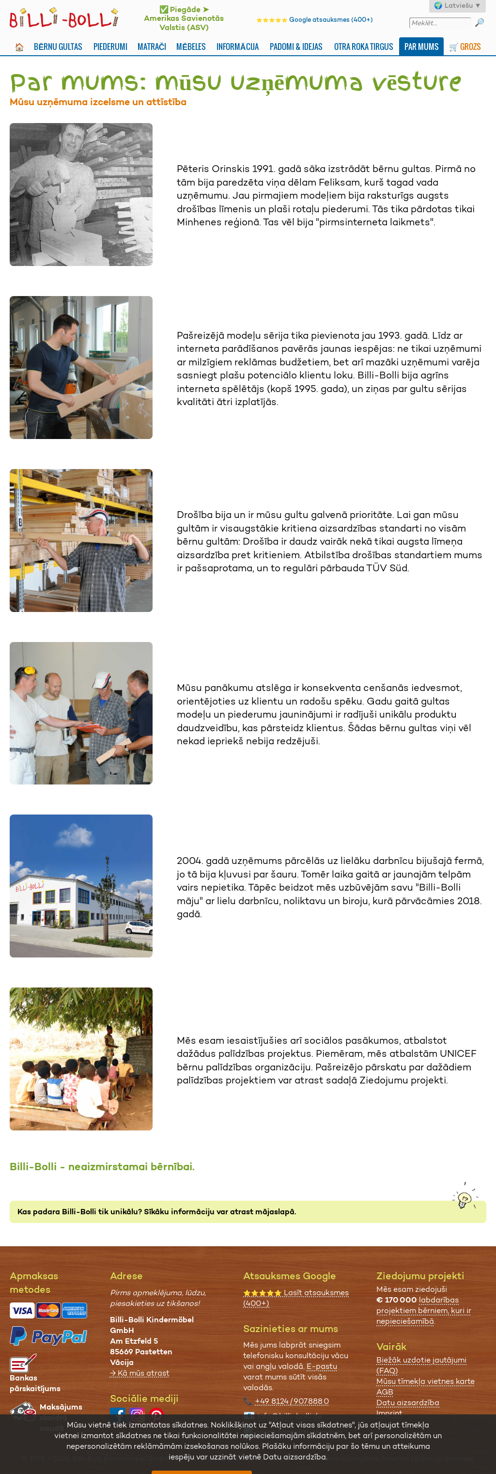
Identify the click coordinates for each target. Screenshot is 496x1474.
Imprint (389, 1413)
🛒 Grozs (465, 46)
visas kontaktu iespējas (300, 1432)
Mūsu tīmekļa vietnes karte (425, 1381)
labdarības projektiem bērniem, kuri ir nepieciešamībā (423, 1310)
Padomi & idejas (296, 46)
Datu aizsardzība (407, 1402)
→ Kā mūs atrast (140, 1373)
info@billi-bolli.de (289, 1416)
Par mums (421, 46)
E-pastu (322, 1366)
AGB (384, 1391)
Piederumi (110, 46)
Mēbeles (191, 46)
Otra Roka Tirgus (363, 46)
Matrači (152, 46)
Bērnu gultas (58, 46)
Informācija (238, 46)
